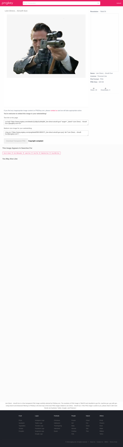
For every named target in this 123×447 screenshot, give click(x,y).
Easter (56, 431)
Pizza (20, 420)
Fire (87, 423)
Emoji (101, 420)
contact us (53, 110)
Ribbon (102, 431)
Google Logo (39, 434)
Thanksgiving (58, 426)
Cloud (87, 420)
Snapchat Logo (39, 431)
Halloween (57, 423)
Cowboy (73, 431)
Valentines (57, 428)
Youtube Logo (39, 426)
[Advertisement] (46, 92)
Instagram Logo (39, 420)
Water (101, 428)
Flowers (102, 423)
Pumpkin (21, 431)
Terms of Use (113, 442)
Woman (73, 428)
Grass (87, 426)
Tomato (21, 428)
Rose (101, 426)
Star (87, 428)
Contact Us (100, 442)
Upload (118, 3)
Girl (72, 423)
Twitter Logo (38, 423)
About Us (92, 442)
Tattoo (101, 434)
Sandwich (22, 423)
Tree (87, 431)
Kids (72, 434)
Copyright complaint (35, 141)
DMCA (106, 442)
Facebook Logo (39, 428)
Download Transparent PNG (15, 141)
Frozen (73, 420)
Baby (73, 426)
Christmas (57, 420)
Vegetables (22, 426)
